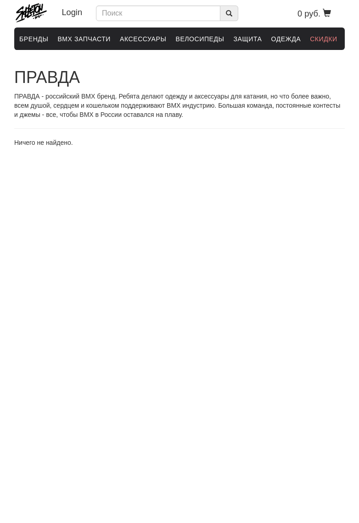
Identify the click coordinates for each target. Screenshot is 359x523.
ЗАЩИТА (248, 39)
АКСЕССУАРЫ (143, 39)
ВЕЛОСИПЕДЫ (199, 39)
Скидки (323, 39)
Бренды (33, 39)
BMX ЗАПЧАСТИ (84, 39)
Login (72, 12)
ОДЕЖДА (286, 39)
